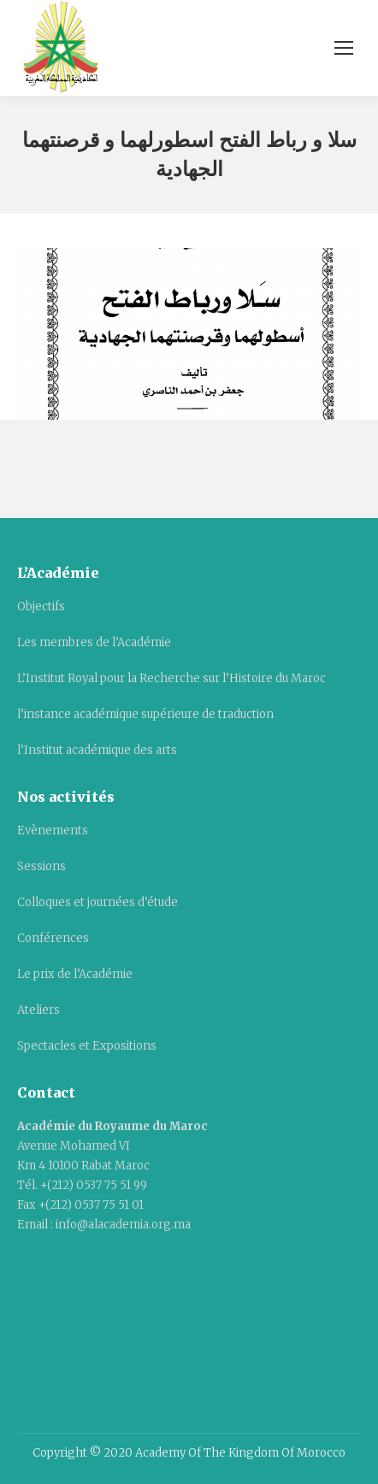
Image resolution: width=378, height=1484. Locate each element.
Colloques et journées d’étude (97, 902)
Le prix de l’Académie (75, 974)
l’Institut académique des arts (97, 750)
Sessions (41, 866)
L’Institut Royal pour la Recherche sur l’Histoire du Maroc (171, 678)
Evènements (52, 830)
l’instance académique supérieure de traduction (145, 714)
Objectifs (41, 606)
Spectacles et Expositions (87, 1046)
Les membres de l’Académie (94, 642)
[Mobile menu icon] (344, 48)
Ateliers (38, 1010)
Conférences (53, 938)
